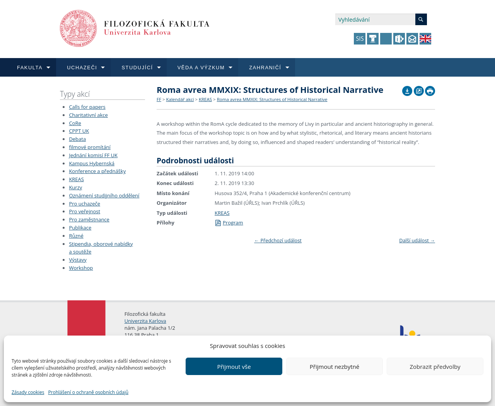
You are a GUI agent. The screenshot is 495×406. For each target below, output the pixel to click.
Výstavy (77, 259)
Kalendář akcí (180, 99)
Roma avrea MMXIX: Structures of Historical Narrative (272, 99)
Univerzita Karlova (145, 320)
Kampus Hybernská (91, 163)
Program (229, 222)
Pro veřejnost (84, 211)
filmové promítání (89, 147)
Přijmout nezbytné (334, 366)
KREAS (76, 179)
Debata (77, 138)
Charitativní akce (88, 114)
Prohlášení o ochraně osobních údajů (88, 392)
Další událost (417, 240)
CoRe (75, 123)
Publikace (80, 227)
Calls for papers (87, 106)
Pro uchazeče (84, 203)
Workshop (81, 267)
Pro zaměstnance (89, 219)
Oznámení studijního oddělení (104, 195)
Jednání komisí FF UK (93, 155)
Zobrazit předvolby (435, 366)
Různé (76, 235)
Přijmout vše (234, 366)
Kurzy (75, 187)
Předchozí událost (278, 240)
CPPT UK (79, 130)
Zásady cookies (28, 392)
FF (159, 99)
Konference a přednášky (97, 171)
